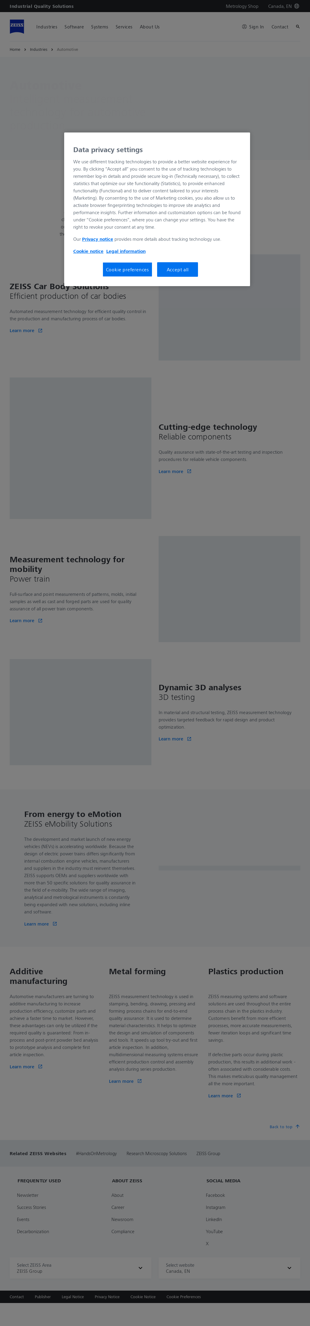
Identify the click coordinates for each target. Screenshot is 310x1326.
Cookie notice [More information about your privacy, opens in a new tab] (88, 251)
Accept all (178, 269)
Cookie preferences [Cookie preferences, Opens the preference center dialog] (127, 269)
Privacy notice (97, 239)
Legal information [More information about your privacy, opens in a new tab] (126, 251)
